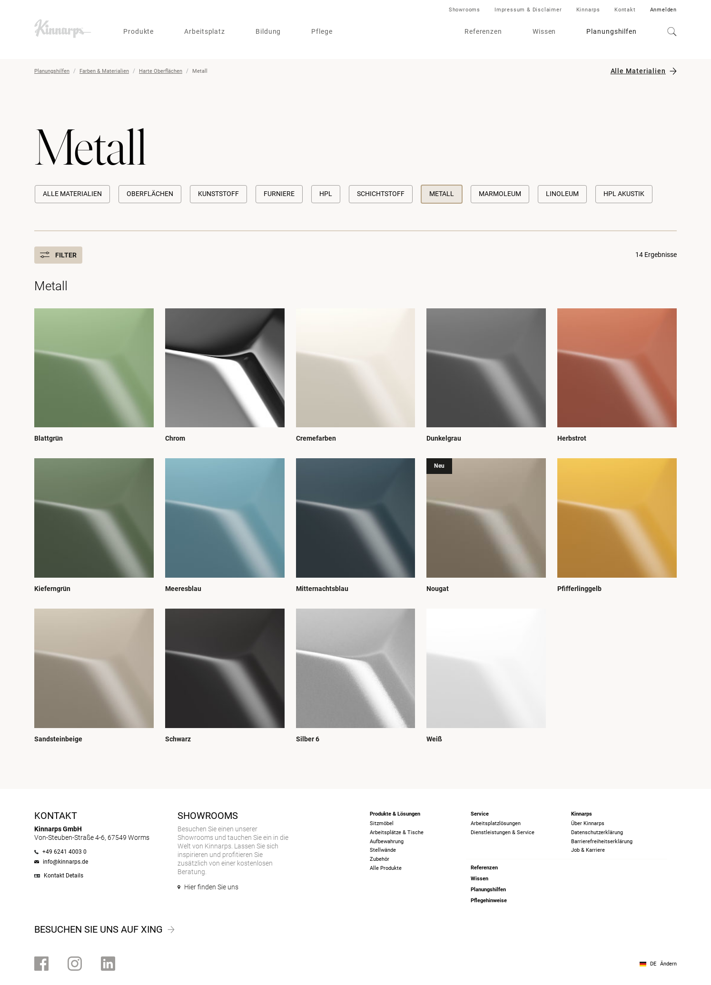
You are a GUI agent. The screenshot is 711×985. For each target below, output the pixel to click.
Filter (58, 255)
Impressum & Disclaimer (528, 10)
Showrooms (464, 10)
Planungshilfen (611, 31)
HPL (325, 193)
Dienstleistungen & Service (502, 832)
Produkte (138, 31)
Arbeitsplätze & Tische (397, 832)
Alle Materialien (638, 71)
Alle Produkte (386, 868)
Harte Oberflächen (160, 71)
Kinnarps (588, 10)
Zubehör (379, 859)
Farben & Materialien (104, 71)
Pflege (321, 31)
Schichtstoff (381, 193)
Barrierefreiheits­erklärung (601, 841)
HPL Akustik (623, 193)
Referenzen (483, 31)
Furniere (279, 193)
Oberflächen (150, 193)
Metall (441, 193)
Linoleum (562, 193)
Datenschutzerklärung (597, 832)
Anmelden (663, 10)
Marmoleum (500, 193)
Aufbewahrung (387, 841)
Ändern (668, 964)
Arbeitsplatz (204, 31)
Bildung (268, 31)
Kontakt (625, 10)
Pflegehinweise (489, 900)
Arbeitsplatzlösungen (496, 823)
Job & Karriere (588, 850)
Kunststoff (218, 193)
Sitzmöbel (382, 823)
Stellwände (383, 850)
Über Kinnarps (587, 823)
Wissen (544, 31)
